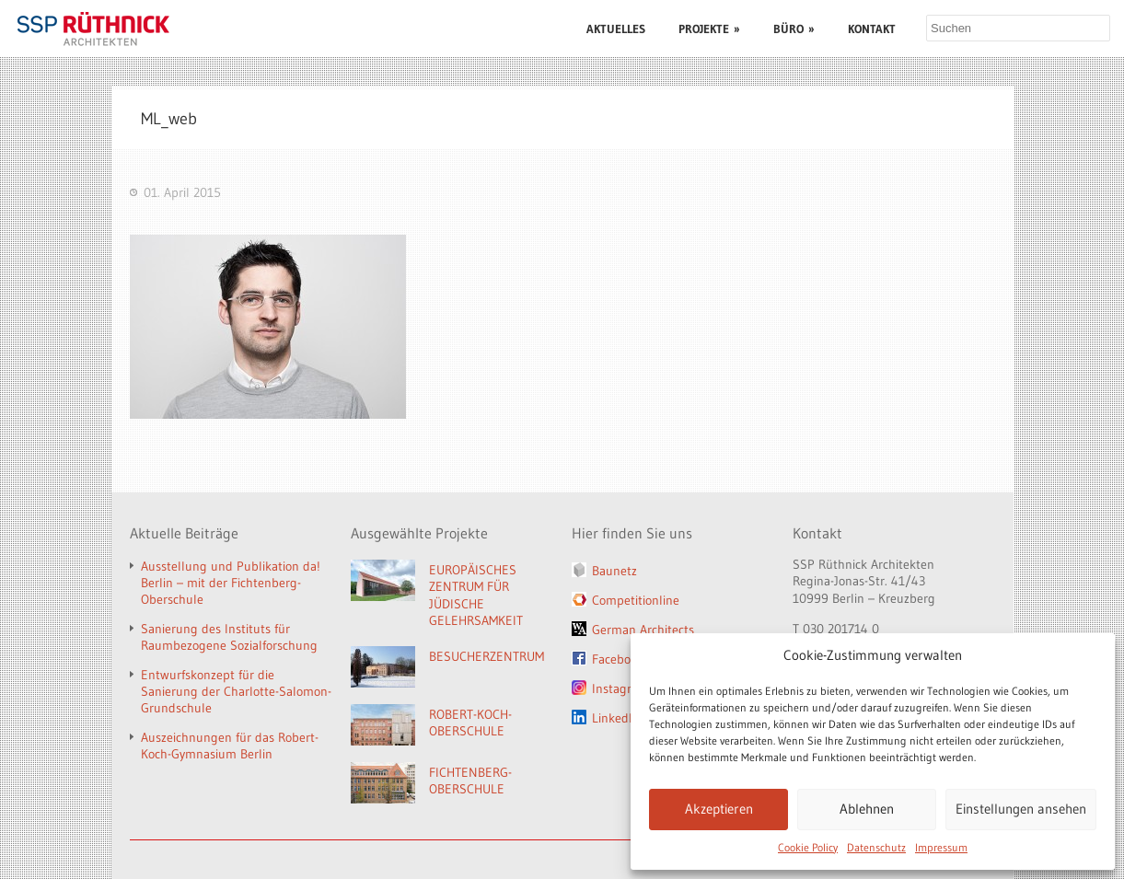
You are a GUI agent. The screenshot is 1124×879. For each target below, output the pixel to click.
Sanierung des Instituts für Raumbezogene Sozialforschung (229, 636)
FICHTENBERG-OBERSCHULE (470, 781)
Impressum (941, 847)
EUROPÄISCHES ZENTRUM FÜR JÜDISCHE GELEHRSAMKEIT (476, 595)
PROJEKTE (709, 28)
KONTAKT (872, 28)
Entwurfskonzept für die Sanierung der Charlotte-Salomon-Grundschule (236, 691)
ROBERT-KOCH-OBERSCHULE (470, 723)
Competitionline (635, 600)
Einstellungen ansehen (1021, 808)
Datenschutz (876, 847)
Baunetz (614, 570)
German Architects (643, 629)
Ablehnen (867, 808)
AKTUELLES (615, 28)
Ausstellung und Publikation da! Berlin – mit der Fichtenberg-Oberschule (230, 582)
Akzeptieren (719, 808)
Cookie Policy (808, 847)
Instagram (620, 688)
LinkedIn (616, 718)
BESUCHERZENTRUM (486, 656)
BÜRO (794, 28)
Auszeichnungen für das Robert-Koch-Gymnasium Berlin (230, 745)
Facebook (617, 659)
